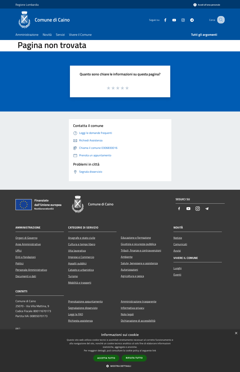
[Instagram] (179, 19)
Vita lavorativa (77, 250)
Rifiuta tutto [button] (134, 357)
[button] (120, 366)
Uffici (18, 250)
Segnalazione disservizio (82, 308)
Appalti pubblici (77, 263)
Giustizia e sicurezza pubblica (138, 244)
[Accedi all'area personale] (207, 5)
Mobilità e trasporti (79, 282)
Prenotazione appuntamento (85, 301)
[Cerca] (220, 19)
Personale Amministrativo (31, 270)
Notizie (177, 238)
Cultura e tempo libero (81, 244)
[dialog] (120, 351)
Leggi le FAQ (75, 314)
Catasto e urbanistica (81, 270)
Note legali (127, 314)
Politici (19, 263)
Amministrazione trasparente (138, 301)
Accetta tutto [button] (106, 358)
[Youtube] (171, 19)
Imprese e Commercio (81, 257)
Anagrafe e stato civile (81, 238)
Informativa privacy (132, 308)
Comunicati (180, 244)
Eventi (177, 274)
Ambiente (127, 257)
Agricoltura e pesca (132, 276)
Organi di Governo (26, 238)
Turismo (73, 276)
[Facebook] (162, 19)
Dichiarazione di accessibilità (138, 320)
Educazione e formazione (136, 237)
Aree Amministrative (28, 244)
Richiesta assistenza (80, 320)
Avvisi (177, 250)
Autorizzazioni (129, 269)
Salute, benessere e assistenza (139, 263)
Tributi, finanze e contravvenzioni (141, 250)
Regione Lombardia (27, 4)
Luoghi (177, 268)
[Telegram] (188, 19)
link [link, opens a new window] (154, 350)
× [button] (236, 333)
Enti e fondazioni (25, 257)
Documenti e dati (25, 276)
